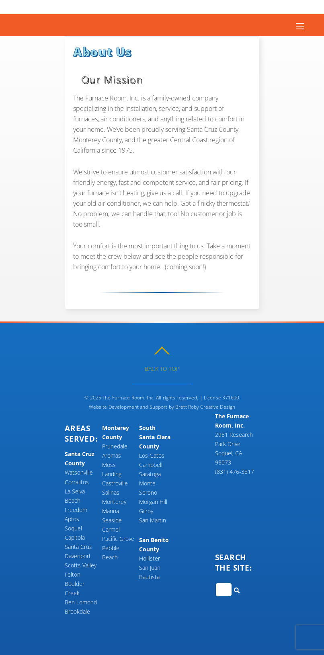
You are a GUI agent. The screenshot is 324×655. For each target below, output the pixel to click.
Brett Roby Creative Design (205, 406)
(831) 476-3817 (234, 471)
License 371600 (222, 397)
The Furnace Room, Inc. (129, 397)
